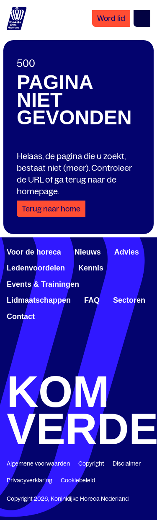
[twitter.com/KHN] (78, 364)
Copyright (91, 463)
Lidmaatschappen (39, 300)
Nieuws (88, 252)
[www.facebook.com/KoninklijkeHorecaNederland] (10, 364)
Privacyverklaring (29, 480)
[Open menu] (142, 18)
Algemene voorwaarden (38, 463)
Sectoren (129, 300)
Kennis (90, 268)
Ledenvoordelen (36, 268)
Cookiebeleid (78, 480)
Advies (126, 252)
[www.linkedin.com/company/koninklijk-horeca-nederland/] (44, 364)
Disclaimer (127, 463)
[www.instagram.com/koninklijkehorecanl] (147, 364)
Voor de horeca (34, 252)
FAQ (92, 300)
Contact (21, 316)
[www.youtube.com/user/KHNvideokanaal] (112, 364)
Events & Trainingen (43, 284)
